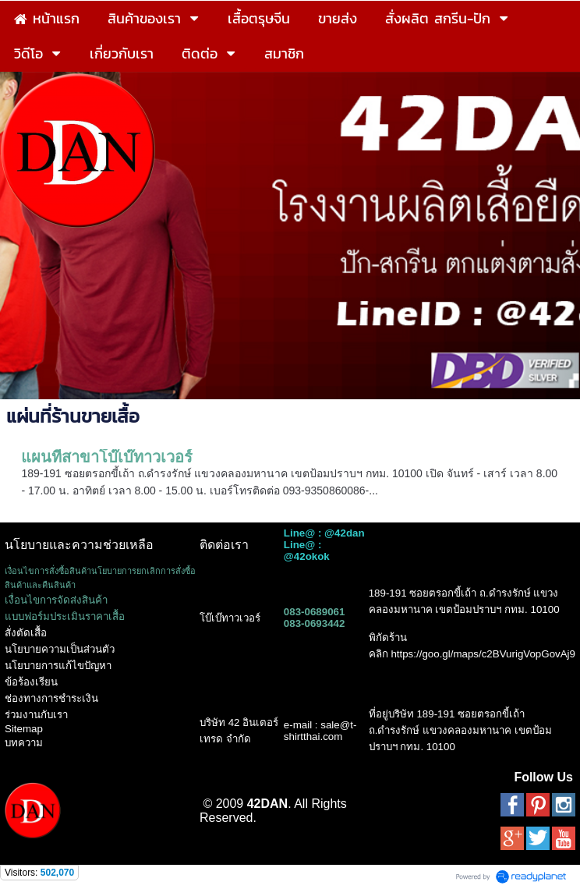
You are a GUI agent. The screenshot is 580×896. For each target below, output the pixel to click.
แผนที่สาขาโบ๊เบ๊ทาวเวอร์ (107, 457)
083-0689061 (314, 612)
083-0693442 (314, 623)
